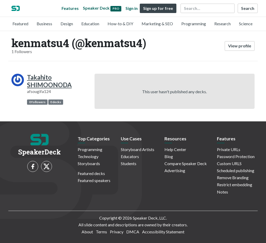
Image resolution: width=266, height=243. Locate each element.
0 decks (55, 102)
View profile (239, 45)
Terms (101, 231)
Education (90, 23)
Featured (20, 23)
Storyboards (89, 163)
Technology (88, 156)
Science (245, 23)
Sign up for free (158, 8)
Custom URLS (229, 163)
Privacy (116, 231)
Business (44, 23)
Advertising (174, 170)
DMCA (132, 231)
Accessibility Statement (163, 231)
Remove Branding (233, 177)
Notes (222, 191)
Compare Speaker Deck (185, 163)
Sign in (131, 8)
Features (70, 8)
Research (222, 23)
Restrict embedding (234, 184)
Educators (130, 156)
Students (128, 163)
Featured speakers (94, 180)
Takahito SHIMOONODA (49, 81)
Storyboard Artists (137, 149)
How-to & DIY (120, 23)
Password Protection (236, 156)
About (87, 231)
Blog (168, 156)
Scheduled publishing (235, 170)
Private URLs (228, 149)
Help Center (175, 149)
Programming (193, 23)
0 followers (37, 102)
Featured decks (91, 173)
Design (67, 23)
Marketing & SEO (157, 23)
